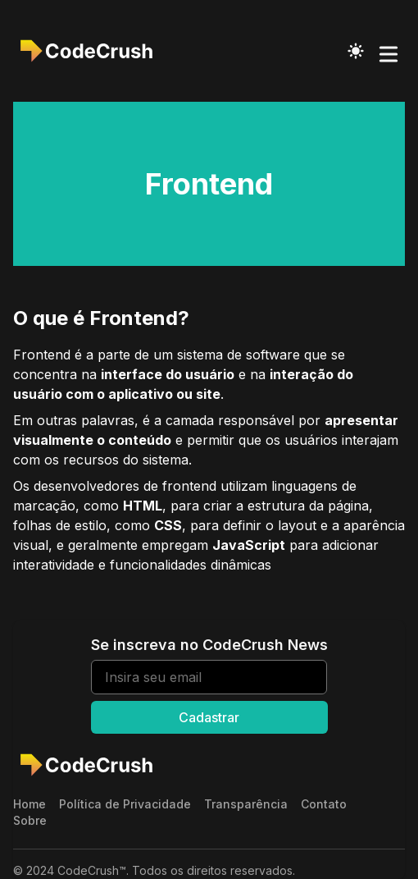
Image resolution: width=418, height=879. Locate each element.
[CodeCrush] (91, 51)
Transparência (246, 804)
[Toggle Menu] (388, 51)
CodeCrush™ (91, 870)
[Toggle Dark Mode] (356, 51)
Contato (324, 804)
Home (29, 804)
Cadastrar (209, 717)
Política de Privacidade (125, 804)
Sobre (30, 820)
